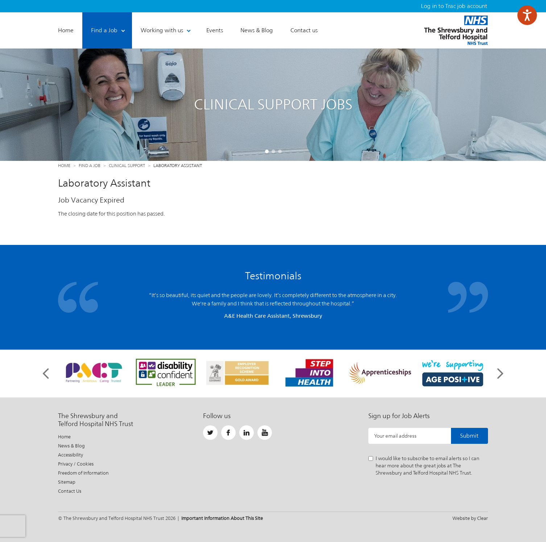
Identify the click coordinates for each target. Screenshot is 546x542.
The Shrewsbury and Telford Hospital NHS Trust (456, 30)
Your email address (395, 436)
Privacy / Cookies (76, 464)
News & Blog (71, 446)
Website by (470, 518)
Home (64, 165)
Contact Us (69, 491)
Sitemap (66, 482)
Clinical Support (127, 165)
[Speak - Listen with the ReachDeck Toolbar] (527, 15)
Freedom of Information (83, 473)
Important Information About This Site (222, 518)
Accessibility (70, 455)
